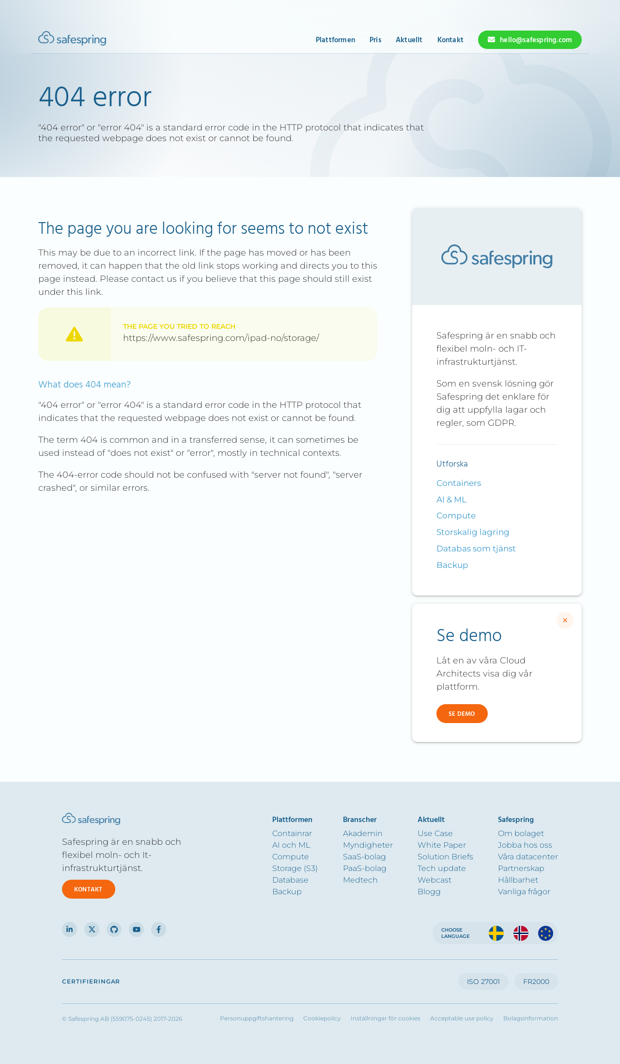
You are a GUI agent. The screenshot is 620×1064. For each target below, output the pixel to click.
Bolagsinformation (530, 1018)
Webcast (434, 880)
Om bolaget (521, 833)
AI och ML (291, 845)
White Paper (442, 845)
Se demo (462, 714)
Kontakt (450, 40)
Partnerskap (521, 868)
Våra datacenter (528, 856)
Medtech (360, 880)
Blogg (429, 891)
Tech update (442, 868)
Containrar (292, 833)
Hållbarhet (518, 880)
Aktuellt (409, 40)
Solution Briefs (445, 856)
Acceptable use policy (462, 1018)
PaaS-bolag (365, 868)
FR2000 (536, 981)
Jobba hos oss (525, 845)
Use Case (435, 833)
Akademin (363, 833)
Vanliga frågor (524, 891)
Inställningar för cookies (385, 1018)
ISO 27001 (483, 981)
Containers (458, 483)
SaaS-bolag (364, 856)
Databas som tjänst (476, 548)
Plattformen (335, 40)
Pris (375, 40)
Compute (456, 515)
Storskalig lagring (473, 532)
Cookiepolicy (322, 1018)
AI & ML (451, 499)
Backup (452, 565)
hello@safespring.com (536, 40)
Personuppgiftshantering (257, 1018)
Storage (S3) (295, 868)
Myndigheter (368, 845)
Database (290, 880)
